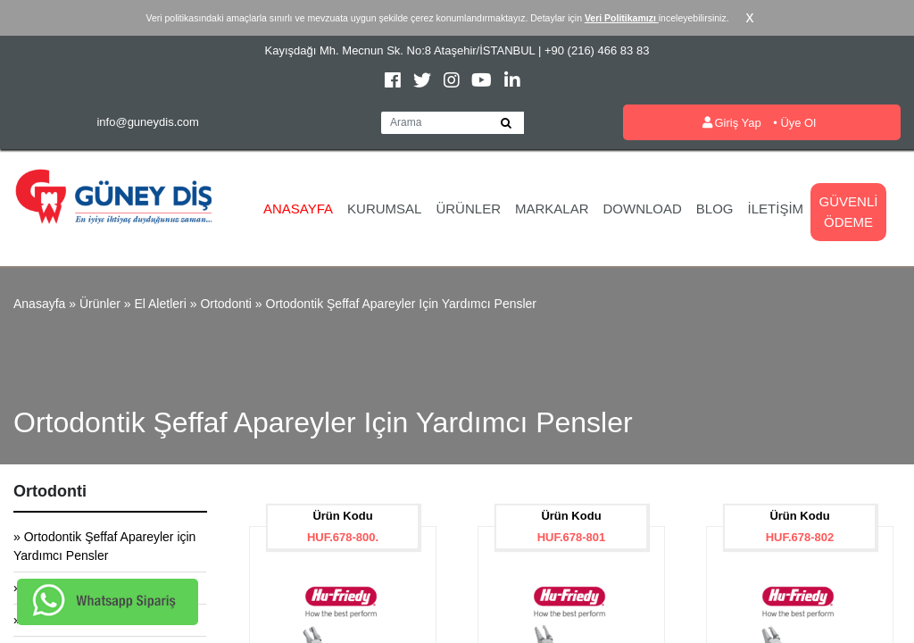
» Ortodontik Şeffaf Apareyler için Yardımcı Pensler (104, 546)
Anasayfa (298, 208)
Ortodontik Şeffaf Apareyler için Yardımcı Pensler (401, 303)
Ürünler (468, 208)
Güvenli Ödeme (848, 212)
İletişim (776, 208)
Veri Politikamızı (622, 18)
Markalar (552, 208)
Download (642, 208)
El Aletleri (160, 303)
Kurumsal (384, 208)
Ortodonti (226, 303)
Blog (715, 208)
